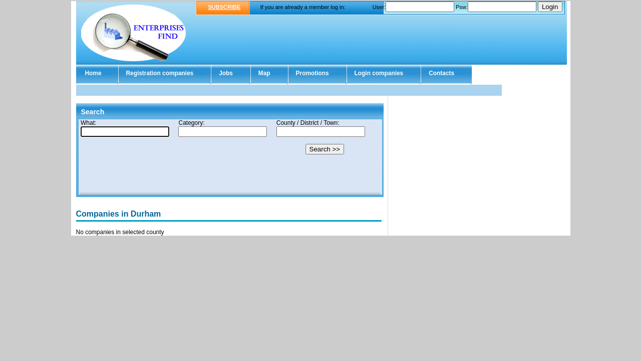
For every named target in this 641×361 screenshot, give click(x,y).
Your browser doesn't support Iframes (230, 157)
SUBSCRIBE (224, 7)
